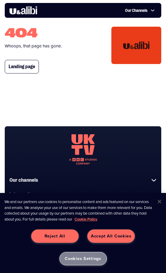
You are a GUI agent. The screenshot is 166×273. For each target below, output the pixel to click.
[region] (83, 233)
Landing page (22, 66)
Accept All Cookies (111, 236)
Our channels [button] (83, 180)
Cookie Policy (86, 219)
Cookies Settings (83, 258)
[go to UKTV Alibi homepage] (23, 10)
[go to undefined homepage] (83, 149)
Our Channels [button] (140, 10)
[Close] (159, 201)
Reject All (55, 236)
